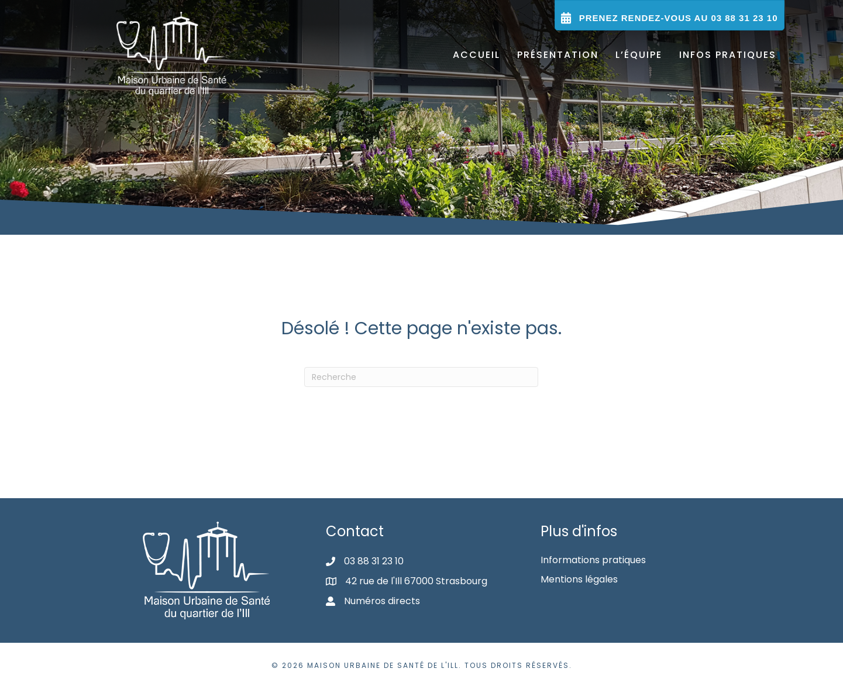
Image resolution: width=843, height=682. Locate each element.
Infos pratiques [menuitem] (727, 54)
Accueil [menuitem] (476, 54)
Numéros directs (382, 601)
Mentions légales (579, 579)
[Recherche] (421, 377)
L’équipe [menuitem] (638, 54)
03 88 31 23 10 (374, 561)
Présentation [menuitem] (557, 54)
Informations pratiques (593, 560)
